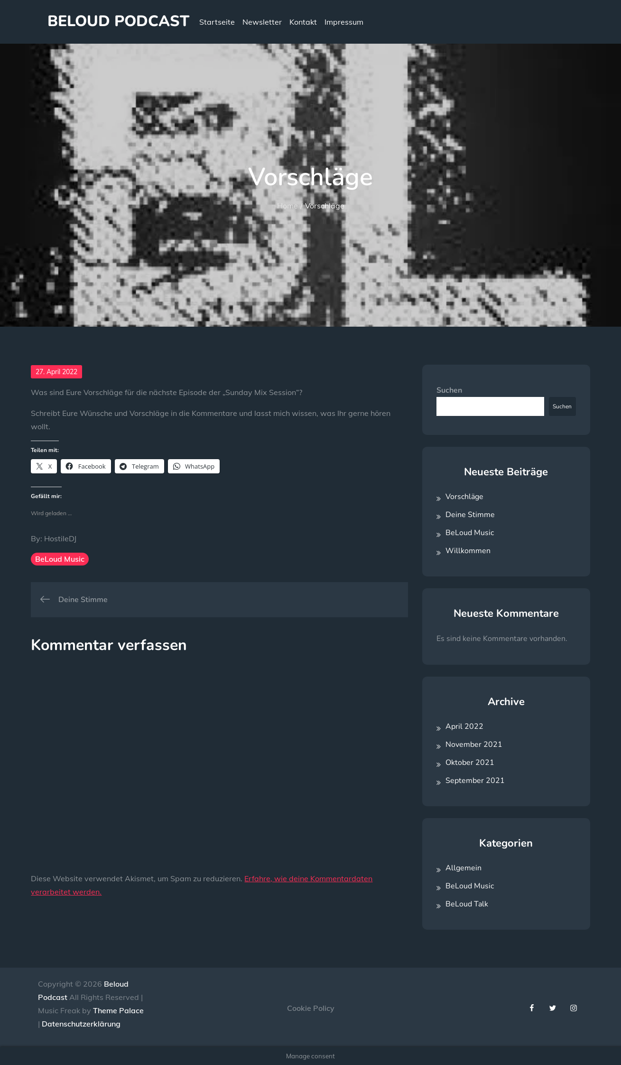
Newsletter (262, 22)
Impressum (343, 22)
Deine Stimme (470, 514)
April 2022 (464, 726)
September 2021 (475, 780)
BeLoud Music (59, 559)
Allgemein (463, 868)
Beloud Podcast (118, 21)
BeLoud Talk (466, 904)
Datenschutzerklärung (81, 1023)
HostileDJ (60, 538)
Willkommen (468, 551)
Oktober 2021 (469, 762)
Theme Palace (118, 1010)
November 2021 (473, 744)
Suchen (449, 390)
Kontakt (303, 22)
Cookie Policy (310, 1008)
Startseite (217, 22)
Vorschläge (464, 496)
